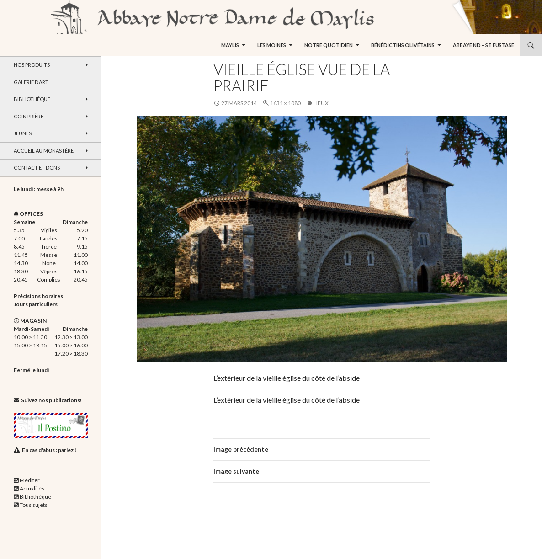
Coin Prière (28, 116)
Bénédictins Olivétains (403, 45)
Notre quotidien (328, 45)
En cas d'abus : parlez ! (49, 450)
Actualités (32, 488)
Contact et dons (37, 167)
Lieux (321, 103)
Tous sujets (34, 504)
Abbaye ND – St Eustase (483, 45)
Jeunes (23, 133)
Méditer (30, 480)
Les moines (271, 45)
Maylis (230, 45)
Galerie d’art (31, 82)
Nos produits (32, 65)
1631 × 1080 (285, 103)
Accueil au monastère (44, 151)
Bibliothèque (32, 99)
